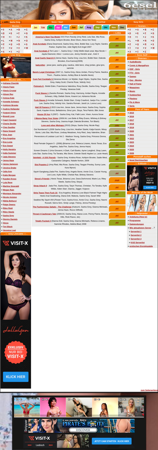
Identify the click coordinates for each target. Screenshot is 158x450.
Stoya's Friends (42, 179)
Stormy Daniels (10, 219)
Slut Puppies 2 (41, 164)
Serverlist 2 (136, 235)
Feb (43, 27)
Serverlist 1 (136, 231)
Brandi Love (9, 116)
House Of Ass (43, 114)
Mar (50, 27)
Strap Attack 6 (40, 186)
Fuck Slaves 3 (40, 100)
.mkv (117, 125)
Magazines (135, 87)
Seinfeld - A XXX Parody (44, 157)
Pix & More (135, 102)
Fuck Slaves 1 (42, 93)
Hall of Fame (135, 84)
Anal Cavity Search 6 (45, 58)
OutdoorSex (135, 95)
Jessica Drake (9, 168)
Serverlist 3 (136, 239)
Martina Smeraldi (11, 186)
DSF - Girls (135, 69)
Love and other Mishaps (52, 125)
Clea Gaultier (9, 127)
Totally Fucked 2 (43, 221)
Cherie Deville (9, 124)
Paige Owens (9, 204)
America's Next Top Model (47, 37)
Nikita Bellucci (10, 201)
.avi (117, 38)
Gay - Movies (136, 80)
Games (133, 76)
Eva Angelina (9, 138)
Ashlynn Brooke (10, 105)
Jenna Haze (8, 160)
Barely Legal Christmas (44, 72)
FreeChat (101, 22)
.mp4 (117, 109)
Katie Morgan (9, 175)
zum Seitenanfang (149, 390)
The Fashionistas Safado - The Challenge (52, 207)
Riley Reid (8, 208)
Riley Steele (8, 212)
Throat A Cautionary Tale (44, 214)
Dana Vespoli (9, 131)
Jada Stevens (9, 157)
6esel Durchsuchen (139, 160)
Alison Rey (8, 94)
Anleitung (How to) (138, 217)
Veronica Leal (9, 230)
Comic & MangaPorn (139, 65)
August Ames (9, 113)
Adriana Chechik (11, 83)
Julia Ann (7, 171)
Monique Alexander (12, 193)
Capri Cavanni (9, 120)
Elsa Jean (7, 135)
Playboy (133, 98)
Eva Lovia (7, 142)
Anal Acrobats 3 (41, 51)
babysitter (40, 65)
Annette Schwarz (11, 101)
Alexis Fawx (8, 87)
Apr (58, 27)
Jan (35, 27)
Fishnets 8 (39, 86)
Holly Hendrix (9, 149)
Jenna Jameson (10, 164)
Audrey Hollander (11, 109)
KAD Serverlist (138, 242)
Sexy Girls (138, 22)
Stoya (5, 223)
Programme (135, 220)
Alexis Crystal (9, 90)
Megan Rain (8, 190)
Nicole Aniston (10, 197)
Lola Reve (7, 182)
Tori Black (8, 226)
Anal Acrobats (39, 44)
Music (132, 91)
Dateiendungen (137, 224)
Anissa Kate (8, 98)
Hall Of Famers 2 (43, 107)
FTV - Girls (135, 73)
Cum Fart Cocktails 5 (43, 79)
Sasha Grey (14, 22)
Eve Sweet (8, 146)
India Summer (9, 153)
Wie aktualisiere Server (140, 228)
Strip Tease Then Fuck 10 (45, 193)
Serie (132, 106)
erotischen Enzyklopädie (141, 246)
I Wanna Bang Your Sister (46, 118)
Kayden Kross (9, 179)
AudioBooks (135, 62)
